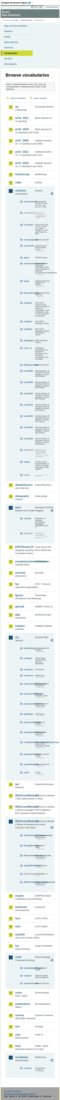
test (17, 1026)
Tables (7, 37)
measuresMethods (29, 694)
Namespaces (10, 64)
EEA (17, 2)
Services (8, 58)
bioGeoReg (29, 648)
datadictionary (24, 485)
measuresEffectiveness (29, 684)
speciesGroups (29, 983)
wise (18, 1046)
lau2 (17, 926)
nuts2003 (28, 371)
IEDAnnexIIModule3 (25, 806)
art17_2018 (21, 163)
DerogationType (29, 845)
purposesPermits (29, 722)
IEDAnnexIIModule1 (25, 795)
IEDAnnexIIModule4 (25, 821)
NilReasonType (29, 365)
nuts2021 (28, 427)
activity (27, 518)
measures (29, 675)
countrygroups (29, 239)
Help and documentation (15, 26)
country (28, 1068)
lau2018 (20, 934)
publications (22, 1004)
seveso (19, 1015)
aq (16, 106)
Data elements (11, 42)
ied (17, 784)
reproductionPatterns (29, 732)
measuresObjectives (29, 704)
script (27, 462)
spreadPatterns (29, 764)
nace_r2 (28, 348)
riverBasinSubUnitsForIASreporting (29, 742)
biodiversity (22, 174)
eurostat (20, 572)
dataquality (22, 496)
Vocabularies (10, 53)
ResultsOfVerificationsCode (29, 855)
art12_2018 (21, 129)
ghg (17, 614)
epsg (26, 281)
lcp (17, 945)
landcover (21, 907)
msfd (18, 957)
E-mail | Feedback (12, 1091)
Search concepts (40, 98)
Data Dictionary (26, 20)
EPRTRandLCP (24, 547)
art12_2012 (21, 118)
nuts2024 (28, 438)
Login (36, 7)
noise (18, 992)
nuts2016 (28, 416)
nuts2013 (28, 405)
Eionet (15, 20)
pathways (28, 714)
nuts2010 (28, 393)
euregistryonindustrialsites (25, 561)
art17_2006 (21, 140)
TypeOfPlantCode (29, 865)
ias (17, 637)
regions (27, 975)
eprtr (18, 507)
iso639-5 (28, 329)
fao (17, 584)
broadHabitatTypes (29, 968)
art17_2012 (21, 151)
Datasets (8, 31)
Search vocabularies (18, 98)
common (20, 190)
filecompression (29, 293)
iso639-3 (28, 321)
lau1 (17, 918)
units (26, 772)
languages (29, 340)
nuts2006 (28, 382)
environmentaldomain (29, 263)
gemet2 (19, 606)
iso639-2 (28, 303)
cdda (18, 182)
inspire (19, 895)
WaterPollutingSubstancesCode (29, 882)
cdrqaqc (28, 658)
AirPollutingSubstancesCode (29, 835)
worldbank (21, 1057)
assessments (29, 201)
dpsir (26, 257)
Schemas (8, 47)
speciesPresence (29, 754)
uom (18, 1034)
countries (28, 225)
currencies (29, 246)
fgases (19, 595)
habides (20, 626)
